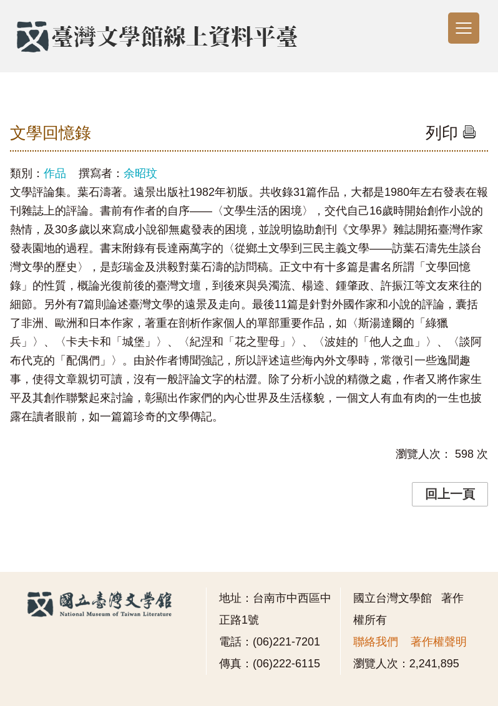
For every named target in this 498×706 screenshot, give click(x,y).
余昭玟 (140, 173)
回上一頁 (450, 494)
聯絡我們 (375, 642)
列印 (451, 132)
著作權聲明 (439, 642)
